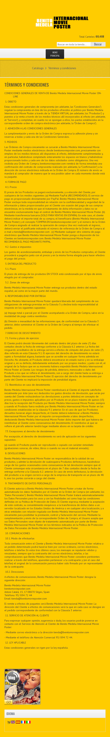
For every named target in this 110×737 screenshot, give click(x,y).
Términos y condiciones (62, 68)
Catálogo (38, 68)
